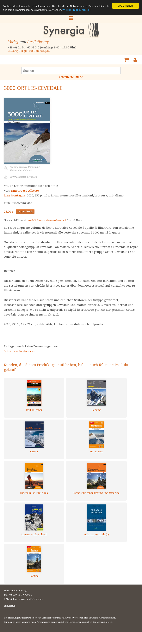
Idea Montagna (14, 195)
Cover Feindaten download (23, 177)
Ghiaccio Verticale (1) (96, 534)
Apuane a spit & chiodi (34, 534)
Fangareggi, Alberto (25, 190)
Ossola (34, 451)
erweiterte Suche (71, 77)
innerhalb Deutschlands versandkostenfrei (47, 220)
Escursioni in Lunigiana (34, 493)
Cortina (34, 575)
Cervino (96, 410)
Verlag (13, 42)
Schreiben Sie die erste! (20, 351)
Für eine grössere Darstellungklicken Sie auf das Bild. (25, 169)
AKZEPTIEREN (125, 5)
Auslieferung (38, 42)
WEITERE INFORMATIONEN (76, 10)
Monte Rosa (96, 451)
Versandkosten (104, 622)
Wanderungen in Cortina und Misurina (96, 493)
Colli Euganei (34, 410)
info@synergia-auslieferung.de (29, 50)
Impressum (9, 605)
